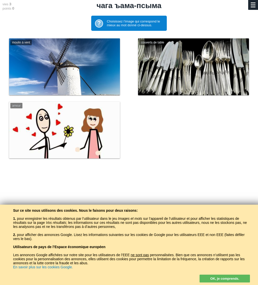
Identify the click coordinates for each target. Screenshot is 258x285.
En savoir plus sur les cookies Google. (43, 267)
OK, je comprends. (224, 278)
